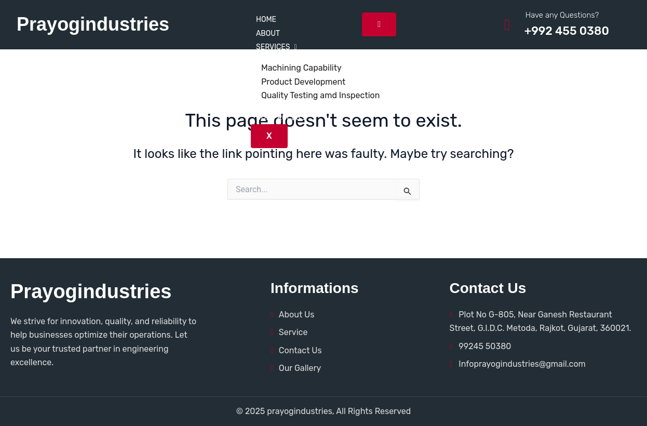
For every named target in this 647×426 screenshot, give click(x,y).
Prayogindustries (93, 24)
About (268, 33)
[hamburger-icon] (379, 24)
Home (266, 19)
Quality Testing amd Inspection (320, 95)
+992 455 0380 (566, 31)
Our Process (280, 117)
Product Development (303, 82)
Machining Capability (301, 68)
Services (276, 47)
